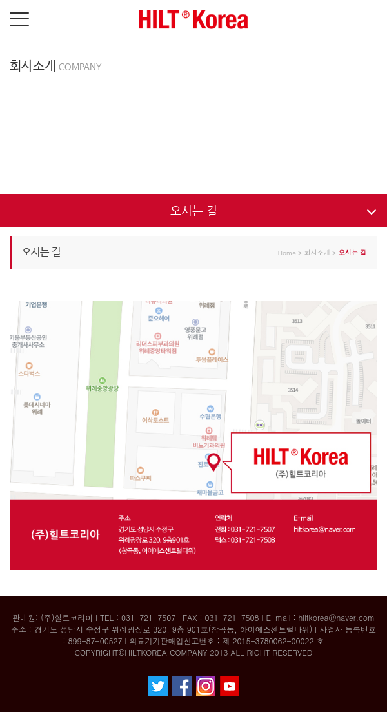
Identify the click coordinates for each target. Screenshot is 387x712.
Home (287, 252)
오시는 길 (193, 210)
